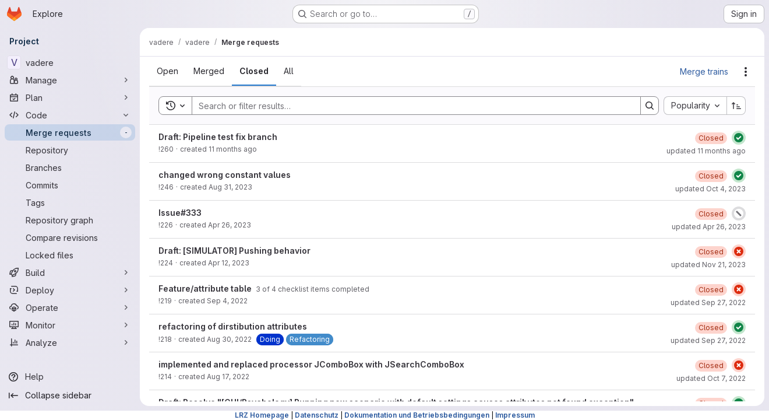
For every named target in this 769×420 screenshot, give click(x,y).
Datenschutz (316, 415)
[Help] (70, 377)
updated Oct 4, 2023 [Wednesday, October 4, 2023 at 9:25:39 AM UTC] (710, 188)
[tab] (167, 71)
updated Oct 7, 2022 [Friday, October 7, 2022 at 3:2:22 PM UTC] (711, 378)
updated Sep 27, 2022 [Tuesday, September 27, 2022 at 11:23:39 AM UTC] (708, 302)
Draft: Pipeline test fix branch (217, 137)
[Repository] (70, 150)
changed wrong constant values (224, 175)
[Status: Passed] (739, 138)
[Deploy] (70, 290)
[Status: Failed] (739, 251)
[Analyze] (70, 342)
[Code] (70, 115)
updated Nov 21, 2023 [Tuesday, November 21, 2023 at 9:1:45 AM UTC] (708, 264)
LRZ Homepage (262, 415)
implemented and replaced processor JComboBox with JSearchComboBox (311, 364)
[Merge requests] (70, 132)
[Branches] (70, 167)
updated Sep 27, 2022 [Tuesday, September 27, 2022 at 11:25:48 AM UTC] (708, 340)
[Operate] (70, 307)
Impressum (515, 415)
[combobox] (695, 105)
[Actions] (745, 71)
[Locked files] (70, 255)
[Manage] (70, 80)
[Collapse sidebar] (70, 395)
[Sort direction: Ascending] (736, 105)
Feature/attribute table (205, 288)
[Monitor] (70, 325)
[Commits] (70, 185)
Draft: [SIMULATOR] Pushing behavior (234, 251)
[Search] (410, 106)
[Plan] (70, 97)
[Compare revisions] (70, 237)
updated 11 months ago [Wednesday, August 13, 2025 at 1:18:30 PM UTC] (706, 150)
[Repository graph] (70, 220)
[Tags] (70, 202)
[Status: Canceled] (739, 213)
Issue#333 (180, 213)
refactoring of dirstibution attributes (232, 326)
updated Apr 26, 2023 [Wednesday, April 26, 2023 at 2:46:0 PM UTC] (709, 226)
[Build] (70, 272)
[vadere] (70, 62)
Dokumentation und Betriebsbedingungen (416, 415)
